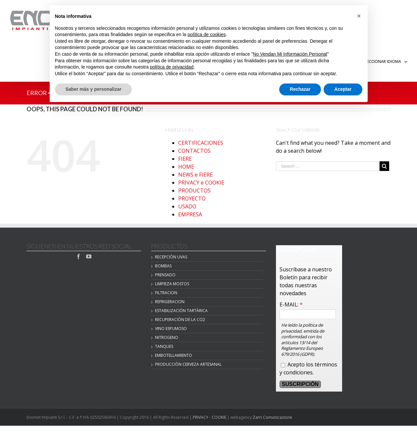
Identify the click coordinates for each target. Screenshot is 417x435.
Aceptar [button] (342, 89)
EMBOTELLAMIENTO (173, 355)
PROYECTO (192, 198)
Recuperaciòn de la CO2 (180, 319)
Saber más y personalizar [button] (94, 89)
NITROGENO (166, 337)
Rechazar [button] (300, 89)
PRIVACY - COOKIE (209, 417)
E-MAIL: (291, 304)
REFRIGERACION (169, 301)
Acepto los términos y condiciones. (308, 368)
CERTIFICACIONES (200, 142)
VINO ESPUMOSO (171, 328)
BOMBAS (163, 266)
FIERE (185, 158)
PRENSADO (165, 275)
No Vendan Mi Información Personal (290, 54)
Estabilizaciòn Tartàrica (181, 310)
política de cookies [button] (206, 34)
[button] (359, 16)
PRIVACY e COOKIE (201, 182)
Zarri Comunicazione (272, 417)
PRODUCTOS (194, 190)
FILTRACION (166, 293)
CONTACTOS (194, 150)
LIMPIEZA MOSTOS (172, 284)
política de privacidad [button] (172, 67)
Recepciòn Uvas (171, 257)
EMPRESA (190, 214)
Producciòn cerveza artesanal (188, 364)
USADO (187, 206)
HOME (186, 166)
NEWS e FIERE (195, 174)
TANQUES (164, 346)
